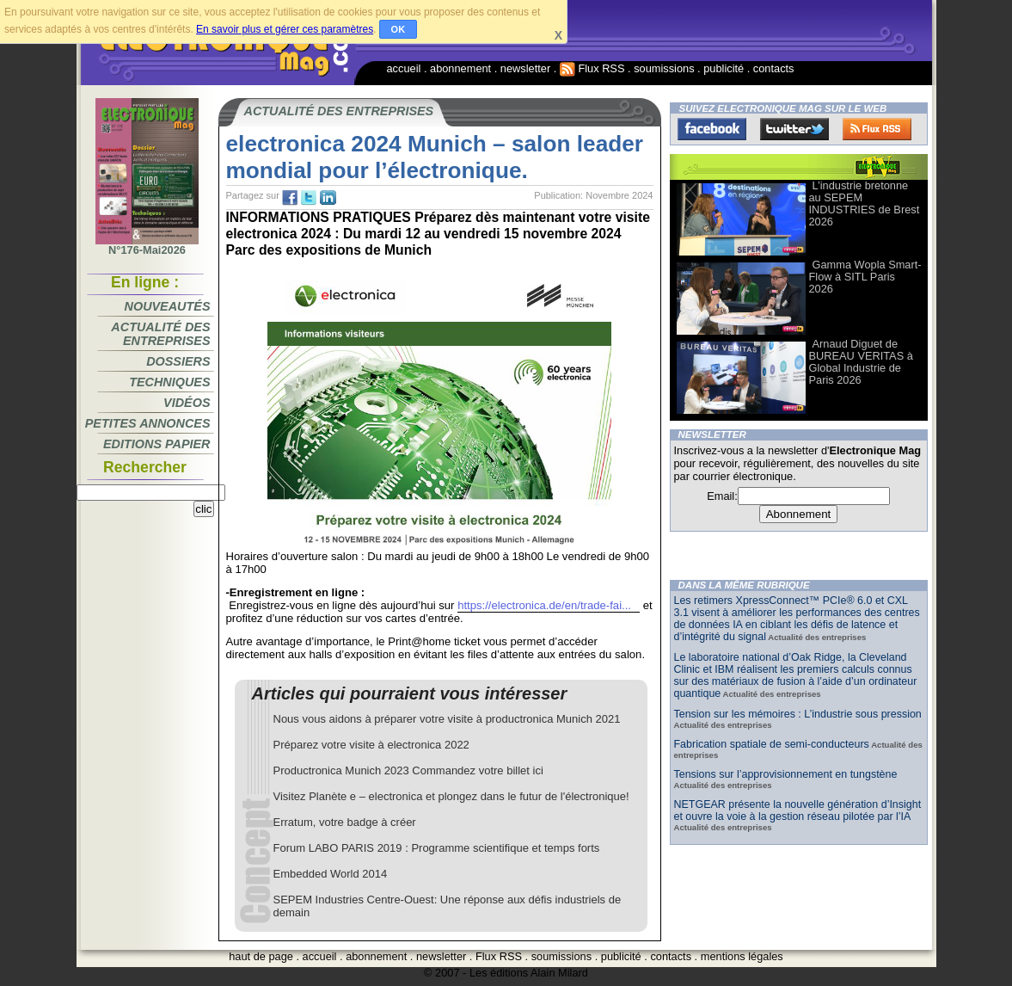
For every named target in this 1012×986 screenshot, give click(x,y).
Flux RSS (592, 68)
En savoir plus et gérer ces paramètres (284, 29)
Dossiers (178, 361)
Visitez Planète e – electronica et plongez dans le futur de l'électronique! (451, 796)
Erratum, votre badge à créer (344, 822)
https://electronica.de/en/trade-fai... (544, 605)
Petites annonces (148, 423)
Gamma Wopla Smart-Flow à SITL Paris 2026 (865, 276)
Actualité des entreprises (160, 334)
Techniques (169, 382)
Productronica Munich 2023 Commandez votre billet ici (408, 770)
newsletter (525, 68)
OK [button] (398, 29)
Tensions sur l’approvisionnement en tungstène (786, 774)
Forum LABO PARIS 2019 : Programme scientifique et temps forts (436, 847)
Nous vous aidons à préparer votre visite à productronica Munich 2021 (447, 718)
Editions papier (156, 444)
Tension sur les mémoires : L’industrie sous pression (798, 714)
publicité (723, 68)
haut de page (261, 956)
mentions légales (742, 956)
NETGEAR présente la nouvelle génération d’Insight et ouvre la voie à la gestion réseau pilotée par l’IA (798, 810)
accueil (404, 68)
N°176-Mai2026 (147, 245)
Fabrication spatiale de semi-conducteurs (771, 744)
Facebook (712, 129)
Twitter (794, 129)
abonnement (460, 68)
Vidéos (186, 403)
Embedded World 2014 (330, 873)
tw (308, 197)
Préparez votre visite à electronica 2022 (371, 744)
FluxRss (877, 129)
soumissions (664, 68)
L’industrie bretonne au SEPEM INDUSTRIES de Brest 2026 (864, 203)
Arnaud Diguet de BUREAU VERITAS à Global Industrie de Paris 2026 (861, 361)
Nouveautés (168, 306)
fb (289, 197)
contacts (773, 68)
